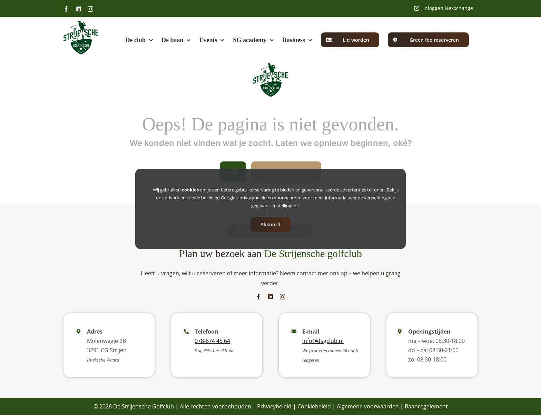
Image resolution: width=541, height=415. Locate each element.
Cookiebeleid (314, 406)
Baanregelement (426, 406)
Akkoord (270, 224)
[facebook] (258, 296)
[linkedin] (270, 296)
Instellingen (286, 205)
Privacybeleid (274, 406)
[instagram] (282, 296)
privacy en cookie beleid (189, 198)
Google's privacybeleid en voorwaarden (261, 198)
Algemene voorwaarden (368, 406)
